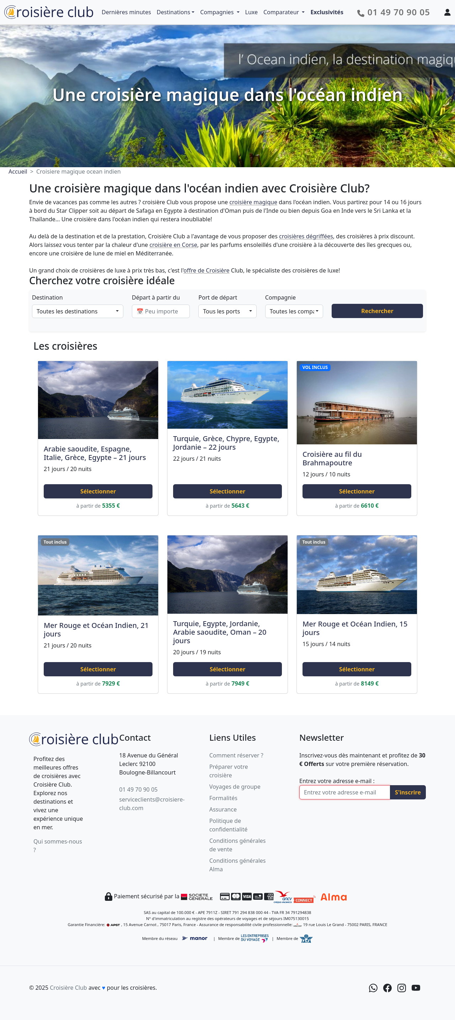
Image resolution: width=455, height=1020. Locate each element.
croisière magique (253, 202)
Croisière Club (68, 988)
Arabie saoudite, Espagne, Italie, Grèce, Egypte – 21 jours (95, 453)
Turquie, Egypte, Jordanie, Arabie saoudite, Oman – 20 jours (219, 632)
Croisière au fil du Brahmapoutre (332, 458)
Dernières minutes (126, 12)
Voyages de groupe (235, 787)
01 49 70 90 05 (138, 789)
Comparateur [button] (281, 12)
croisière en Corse (173, 245)
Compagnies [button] (217, 12)
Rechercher (377, 311)
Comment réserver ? (236, 755)
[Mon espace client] (447, 12)
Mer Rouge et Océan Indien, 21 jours (96, 629)
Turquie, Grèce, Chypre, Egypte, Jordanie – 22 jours (226, 443)
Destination (47, 297)
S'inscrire (408, 792)
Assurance (223, 809)
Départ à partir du (156, 297)
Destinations (173, 12)
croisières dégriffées (306, 236)
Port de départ (217, 297)
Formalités (223, 798)
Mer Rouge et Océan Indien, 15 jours (355, 628)
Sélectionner (98, 491)
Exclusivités (326, 12)
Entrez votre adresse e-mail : (337, 781)
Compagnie (280, 297)
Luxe (251, 12)
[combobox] (77, 311)
